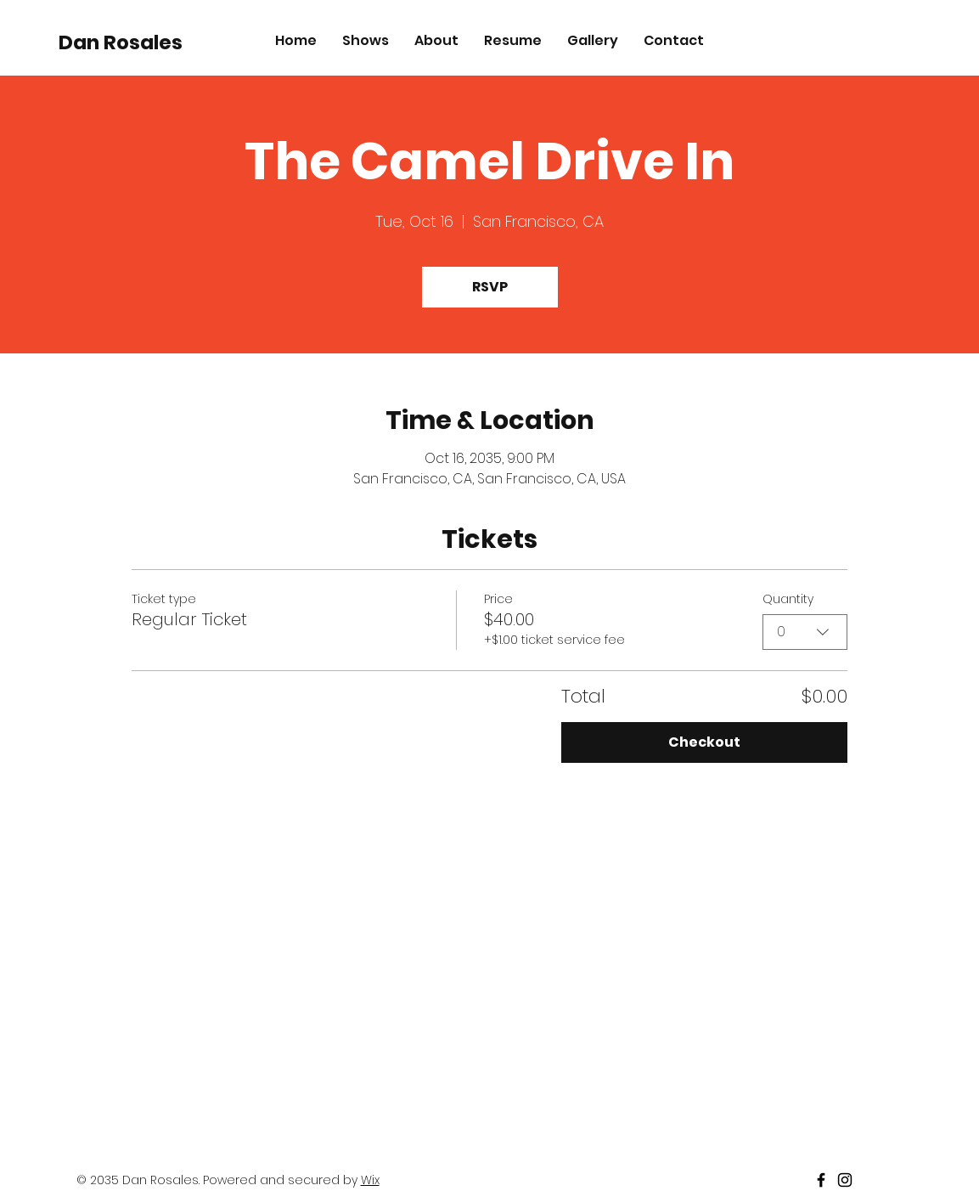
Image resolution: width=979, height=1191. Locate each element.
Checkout (704, 742)
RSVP (490, 286)
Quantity (787, 598)
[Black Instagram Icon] (845, 1180)
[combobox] (804, 632)
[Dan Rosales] (136, 42)
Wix (370, 1179)
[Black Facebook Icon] (821, 1180)
